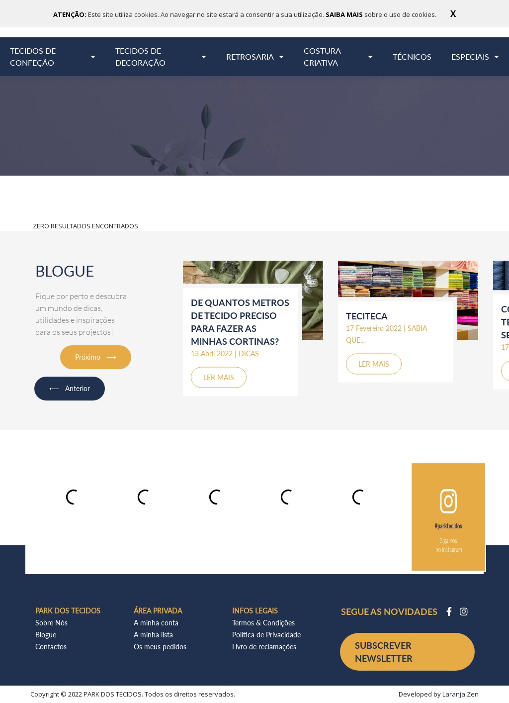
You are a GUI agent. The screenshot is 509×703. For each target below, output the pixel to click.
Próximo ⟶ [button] (95, 357)
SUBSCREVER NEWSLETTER (384, 652)
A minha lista (153, 634)
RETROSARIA (250, 56)
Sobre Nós (51, 622)
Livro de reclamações (264, 646)
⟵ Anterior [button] (69, 388)
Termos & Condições (263, 622)
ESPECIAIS (470, 56)
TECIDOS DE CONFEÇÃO (33, 56)
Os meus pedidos (160, 646)
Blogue (45, 634)
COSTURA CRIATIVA (322, 56)
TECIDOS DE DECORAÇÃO (140, 56)
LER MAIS (218, 377)
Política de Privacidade (266, 634)
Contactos (51, 646)
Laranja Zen (460, 694)
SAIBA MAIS (345, 14)
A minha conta (156, 622)
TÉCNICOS (412, 56)
